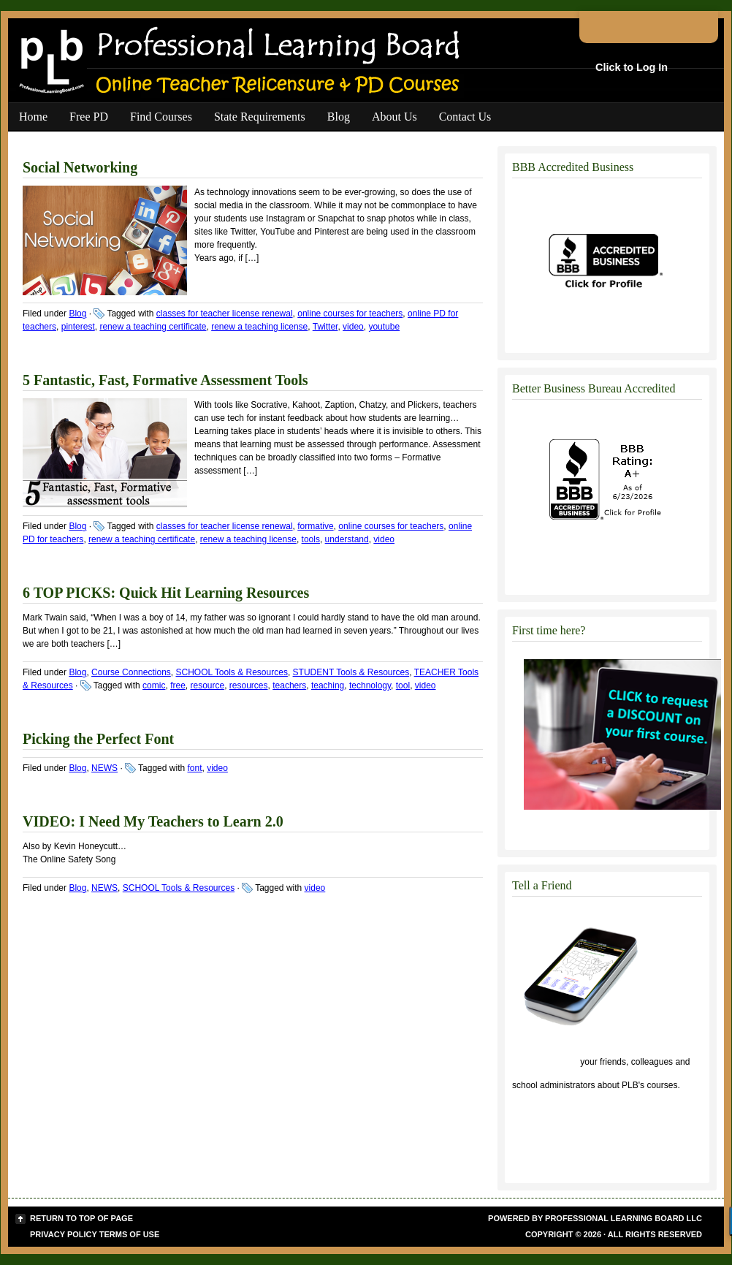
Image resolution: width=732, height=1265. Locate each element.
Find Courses (161, 116)
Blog (338, 116)
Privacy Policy (63, 1234)
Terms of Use (129, 1234)
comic (153, 685)
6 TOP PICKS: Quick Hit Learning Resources (166, 593)
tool (403, 685)
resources (248, 685)
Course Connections (131, 672)
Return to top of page (81, 1218)
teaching (327, 685)
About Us (394, 116)
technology (370, 685)
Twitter (325, 327)
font (194, 768)
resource (207, 685)
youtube (384, 327)
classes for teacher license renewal (224, 313)
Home (33, 116)
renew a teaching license (259, 327)
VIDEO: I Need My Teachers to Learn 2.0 (153, 821)
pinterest (78, 327)
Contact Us (465, 116)
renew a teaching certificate (152, 327)
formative (315, 526)
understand (347, 539)
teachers (289, 685)
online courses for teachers (350, 313)
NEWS (104, 768)
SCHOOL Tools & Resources (231, 672)
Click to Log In (631, 67)
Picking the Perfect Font (98, 739)
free (178, 685)
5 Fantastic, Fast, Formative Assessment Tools (165, 380)
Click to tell (545, 1062)
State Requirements (259, 116)
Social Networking (80, 167)
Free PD (88, 116)
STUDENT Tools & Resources (351, 672)
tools (311, 539)
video (353, 327)
